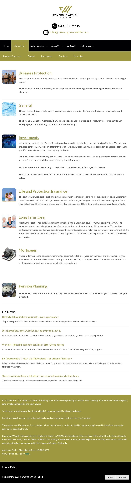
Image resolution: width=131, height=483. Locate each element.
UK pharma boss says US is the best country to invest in (31, 330)
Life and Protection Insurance (43, 191)
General (31, 56)
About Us (55, 46)
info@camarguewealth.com (69, 32)
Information (18, 46)
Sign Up (122, 477)
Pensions (63, 56)
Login (110, 477)
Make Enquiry (86, 46)
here (27, 453)
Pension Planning (33, 286)
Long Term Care (32, 217)
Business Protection (12, 56)
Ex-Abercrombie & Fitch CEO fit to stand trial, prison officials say (37, 358)
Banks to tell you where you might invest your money (30, 316)
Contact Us (72, 46)
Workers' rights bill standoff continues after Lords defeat (33, 344)
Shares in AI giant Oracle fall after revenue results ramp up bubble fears (40, 375)
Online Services (37, 46)
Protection (78, 56)
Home (6, 46)
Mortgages (28, 250)
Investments (46, 56)
